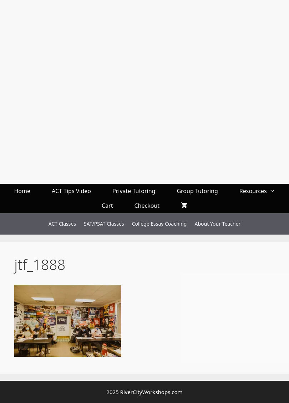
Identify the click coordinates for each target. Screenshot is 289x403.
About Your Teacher (217, 223)
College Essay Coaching (159, 223)
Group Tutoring (197, 191)
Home (22, 191)
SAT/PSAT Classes (104, 223)
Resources (262, 191)
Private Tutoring (133, 191)
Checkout (146, 206)
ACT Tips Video (71, 191)
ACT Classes (62, 223)
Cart (107, 206)
